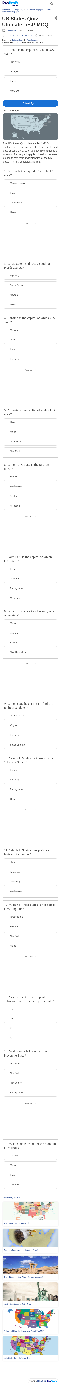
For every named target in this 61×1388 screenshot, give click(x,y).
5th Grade (20, 36)
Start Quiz (30, 103)
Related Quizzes (11, 1197)
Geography (11, 31)
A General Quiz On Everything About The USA (24, 1331)
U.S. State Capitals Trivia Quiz (17, 1358)
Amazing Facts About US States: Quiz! (21, 1250)
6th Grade (29, 36)
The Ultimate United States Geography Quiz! (23, 1277)
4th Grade (11, 36)
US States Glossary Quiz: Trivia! (18, 1304)
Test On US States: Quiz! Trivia (17, 1223)
